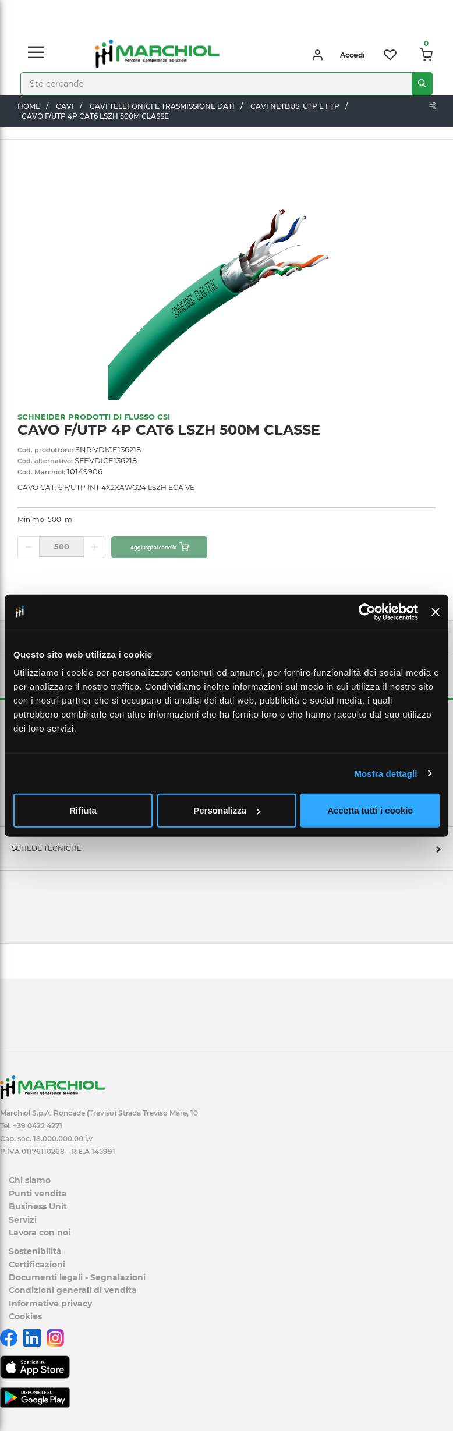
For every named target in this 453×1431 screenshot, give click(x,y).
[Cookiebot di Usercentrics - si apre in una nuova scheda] (367, 611)
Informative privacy (50, 1303)
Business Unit (38, 1206)
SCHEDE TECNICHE (47, 848)
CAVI (65, 106)
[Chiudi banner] (435, 612)
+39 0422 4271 (37, 1125)
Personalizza (226, 810)
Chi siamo (30, 1180)
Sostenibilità (35, 1251)
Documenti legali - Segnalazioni (77, 1277)
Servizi (23, 1220)
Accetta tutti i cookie (370, 810)
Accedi (352, 55)
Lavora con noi (39, 1232)
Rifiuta (83, 810)
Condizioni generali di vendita (73, 1290)
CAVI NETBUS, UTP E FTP (294, 106)
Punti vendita (38, 1193)
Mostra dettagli (385, 773)
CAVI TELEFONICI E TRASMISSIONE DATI (162, 106)
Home (28, 106)
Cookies (25, 1316)
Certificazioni (37, 1264)
